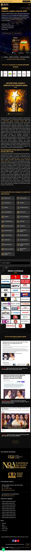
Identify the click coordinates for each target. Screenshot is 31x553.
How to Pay (4, 530)
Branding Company (16, 549)
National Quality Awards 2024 (8, 503)
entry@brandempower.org (9, 490)
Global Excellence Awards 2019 (9, 515)
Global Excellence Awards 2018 (9, 517)
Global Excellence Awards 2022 (9, 514)
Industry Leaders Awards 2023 (8, 506)
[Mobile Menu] (29, 4)
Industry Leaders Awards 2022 (8, 512)
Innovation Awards (24, 57)
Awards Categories (14, 57)
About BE (4, 523)
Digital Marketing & (26, 547)
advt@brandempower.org (9, 495)
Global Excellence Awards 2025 (9, 501)
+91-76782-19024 (8, 488)
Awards (6, 57)
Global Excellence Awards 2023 (9, 510)
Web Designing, (18, 547)
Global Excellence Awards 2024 (9, 505)
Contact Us (4, 526)
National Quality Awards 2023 (8, 508)
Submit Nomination (26, 1)
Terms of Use (5, 528)
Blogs (3, 525)
